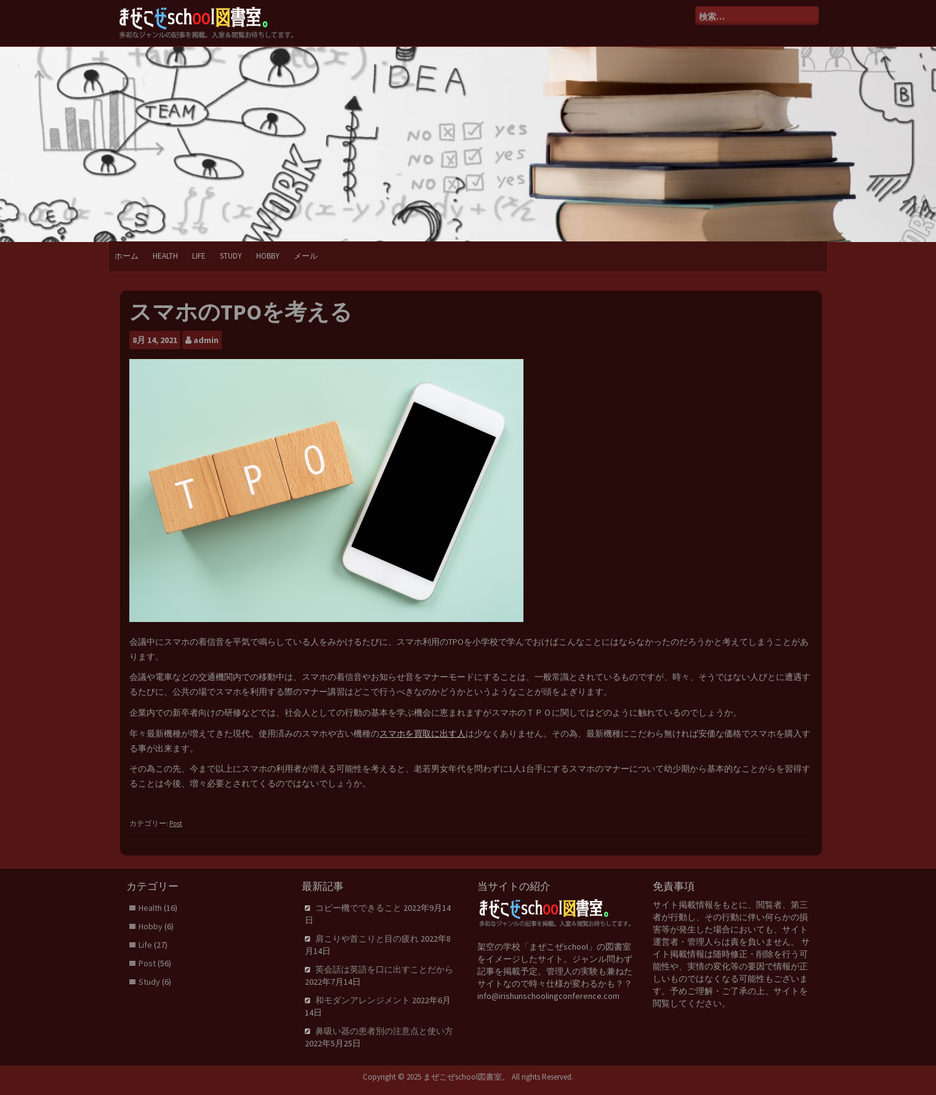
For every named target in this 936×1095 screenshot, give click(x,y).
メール (306, 256)
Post (175, 823)
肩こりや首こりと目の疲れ (367, 938)
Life (199, 256)
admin (206, 339)
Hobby (268, 256)
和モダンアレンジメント (362, 1000)
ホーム (127, 256)
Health (165, 256)
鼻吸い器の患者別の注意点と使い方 (384, 1030)
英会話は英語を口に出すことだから (384, 969)
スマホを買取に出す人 (422, 733)
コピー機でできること (358, 907)
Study (231, 256)
